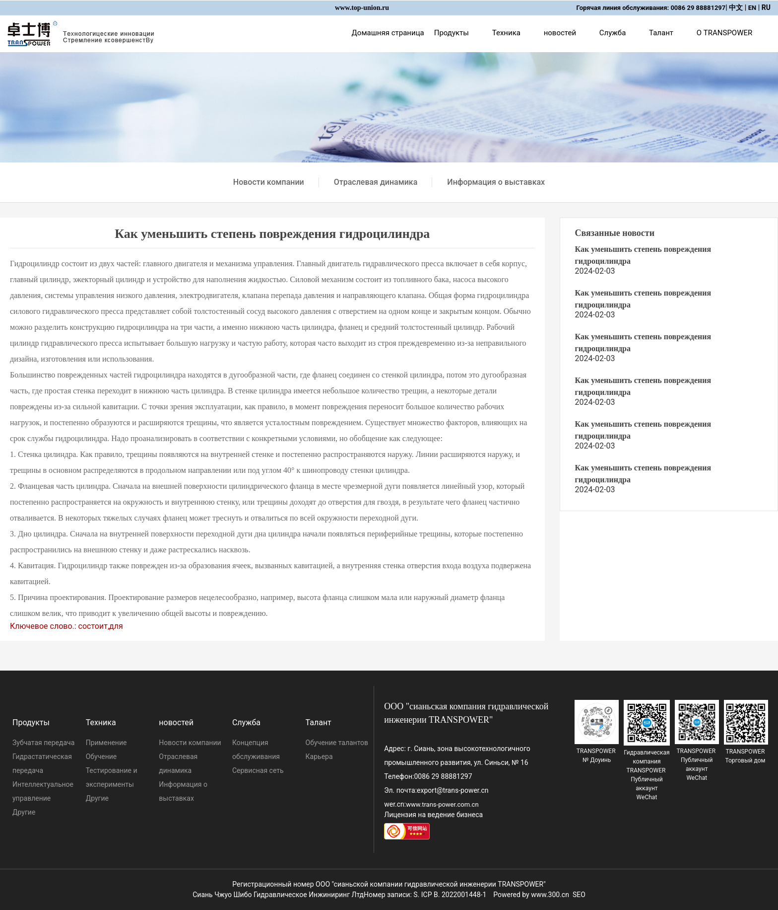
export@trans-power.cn (452, 790)
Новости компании (268, 182)
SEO (579, 895)
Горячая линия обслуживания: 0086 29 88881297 (651, 7)
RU (766, 7)
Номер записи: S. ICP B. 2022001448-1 (425, 895)
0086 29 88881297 (443, 776)
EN (752, 7)
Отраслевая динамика (376, 182)
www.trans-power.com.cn (442, 804)
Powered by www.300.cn (531, 895)
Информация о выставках (496, 182)
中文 (736, 7)
